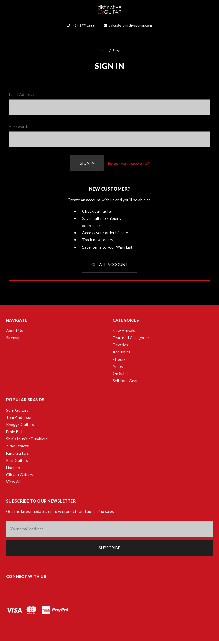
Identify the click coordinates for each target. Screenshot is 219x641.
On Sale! (120, 373)
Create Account (109, 264)
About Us (14, 330)
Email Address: (22, 94)
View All (13, 481)
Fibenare (13, 467)
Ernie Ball (14, 431)
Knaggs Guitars (20, 424)
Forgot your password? (128, 163)
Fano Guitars (17, 453)
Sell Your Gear (125, 380)
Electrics (120, 344)
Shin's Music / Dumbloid (27, 438)
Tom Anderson (19, 417)
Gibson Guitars (19, 474)
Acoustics (122, 351)
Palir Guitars (17, 460)
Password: (18, 126)
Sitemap (13, 337)
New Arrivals (124, 330)
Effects (119, 359)
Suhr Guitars (17, 410)
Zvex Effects (17, 445)
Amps (118, 366)
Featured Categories (131, 337)
